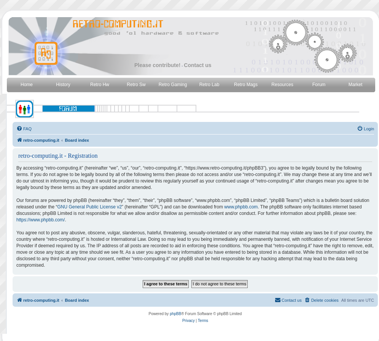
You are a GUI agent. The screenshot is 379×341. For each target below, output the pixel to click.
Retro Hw (99, 84)
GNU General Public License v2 (89, 207)
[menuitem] (24, 128)
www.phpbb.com (241, 207)
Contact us (197, 65)
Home (27, 84)
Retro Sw (136, 84)
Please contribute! (157, 65)
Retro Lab (209, 84)
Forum (319, 84)
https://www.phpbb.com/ (40, 220)
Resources (282, 84)
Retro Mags (246, 84)
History (63, 84)
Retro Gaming (173, 84)
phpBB (175, 314)
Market (356, 84)
